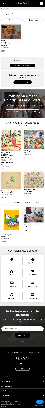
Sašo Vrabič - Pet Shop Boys (29, 225)
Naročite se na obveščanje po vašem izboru (22, 342)
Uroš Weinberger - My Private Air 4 (7, 191)
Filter (11, 20)
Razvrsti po (33, 20)
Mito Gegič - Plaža (28, 151)
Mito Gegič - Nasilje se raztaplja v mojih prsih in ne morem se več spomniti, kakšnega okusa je (7, 158)
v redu (40, 402)
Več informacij (38, 405)
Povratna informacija (22, 65)
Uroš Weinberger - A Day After (29, 190)
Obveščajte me (22, 82)
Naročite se (22, 335)
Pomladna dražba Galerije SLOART (22, 111)
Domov (3, 8)
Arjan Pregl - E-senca (6, 235)
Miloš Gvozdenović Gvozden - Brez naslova (6, 43)
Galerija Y (22, 369)
